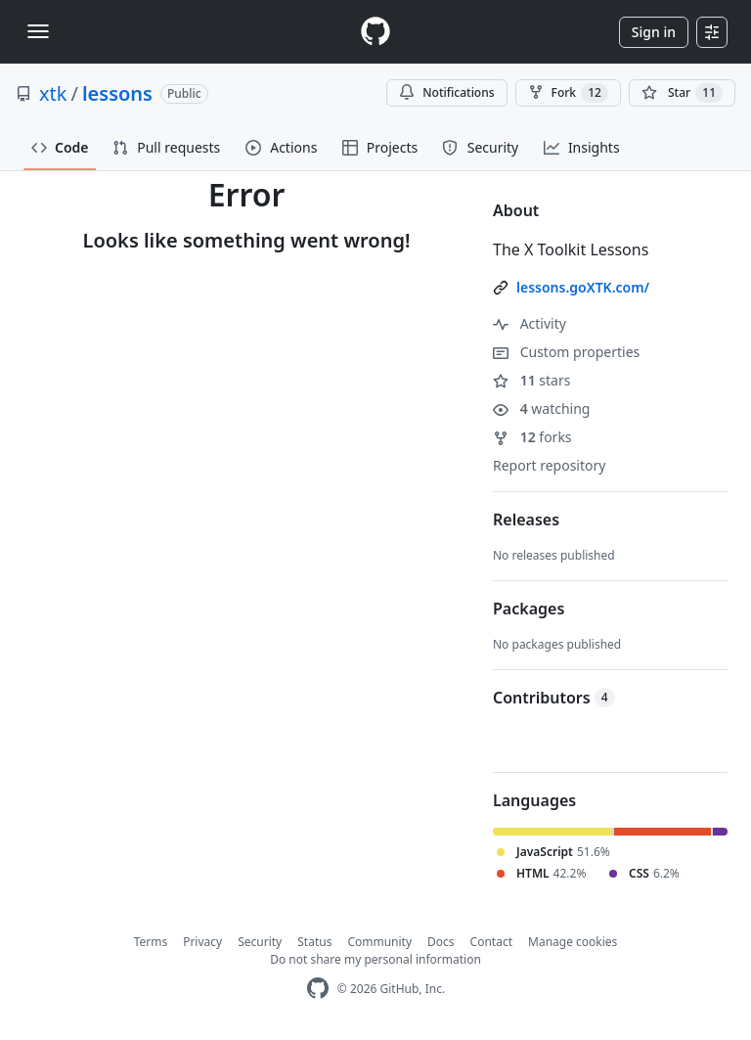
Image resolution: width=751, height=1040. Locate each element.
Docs (441, 941)
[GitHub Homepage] (318, 988)
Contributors (554, 697)
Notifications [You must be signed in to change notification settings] (446, 92)
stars (531, 380)
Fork (568, 93)
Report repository (549, 465)
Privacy (202, 941)
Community (379, 941)
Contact (491, 941)
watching (541, 408)
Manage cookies (572, 941)
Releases (526, 519)
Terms (151, 941)
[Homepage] (375, 32)
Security (260, 941)
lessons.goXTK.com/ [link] (582, 287)
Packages (528, 608)
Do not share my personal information (375, 959)
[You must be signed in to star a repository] (682, 93)
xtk (52, 93)
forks (532, 437)
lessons (117, 93)
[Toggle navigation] (38, 31)
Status (314, 941)
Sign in (654, 32)
